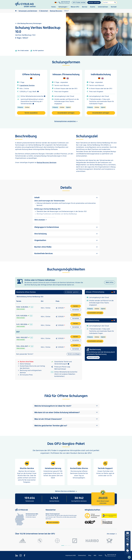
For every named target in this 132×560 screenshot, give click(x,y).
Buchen (75, 306)
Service (84, 7)
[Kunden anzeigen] (112, 534)
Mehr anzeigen (40, 220)
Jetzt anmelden (52, 522)
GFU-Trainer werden (79, 2)
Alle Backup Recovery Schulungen (28, 23)
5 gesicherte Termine (27, 85)
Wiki (95, 555)
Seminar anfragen (94, 2)
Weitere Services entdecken (66, 491)
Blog (89, 555)
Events (92, 7)
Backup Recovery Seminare (46, 162)
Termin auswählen (31, 113)
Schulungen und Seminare (28, 11)
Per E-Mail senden (22, 51)
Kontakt (114, 7)
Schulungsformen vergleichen (66, 121)
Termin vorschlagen (74, 354)
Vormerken (75, 309)
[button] (66, 406)
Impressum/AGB (70, 555)
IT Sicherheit (43, 11)
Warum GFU (75, 7)
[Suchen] (109, 2)
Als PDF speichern (37, 51)
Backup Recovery (56, 11)
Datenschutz (82, 555)
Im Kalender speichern (72, 292)
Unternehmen (103, 7)
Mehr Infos (109, 282)
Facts (100, 555)
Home (53, 7)
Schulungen (64, 7)
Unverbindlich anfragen (65, 113)
